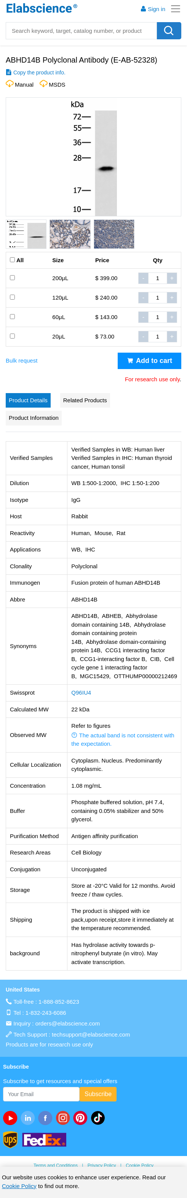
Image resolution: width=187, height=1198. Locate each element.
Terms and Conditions (56, 1165)
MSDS (57, 84)
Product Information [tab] (34, 417)
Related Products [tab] (85, 400)
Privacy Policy (102, 1165)
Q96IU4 (81, 692)
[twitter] (99, 1118)
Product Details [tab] (28, 400)
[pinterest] (82, 1118)
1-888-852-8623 (58, 1001)
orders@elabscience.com (67, 1023)
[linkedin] (29, 1118)
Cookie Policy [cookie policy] (19, 1186)
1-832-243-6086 (46, 1012)
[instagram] (64, 1118)
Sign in (152, 9)
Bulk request (21, 360)
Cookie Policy (139, 1165)
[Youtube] (12, 1118)
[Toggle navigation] (173, 9)
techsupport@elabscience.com (91, 1034)
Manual (24, 84)
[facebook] (47, 1118)
